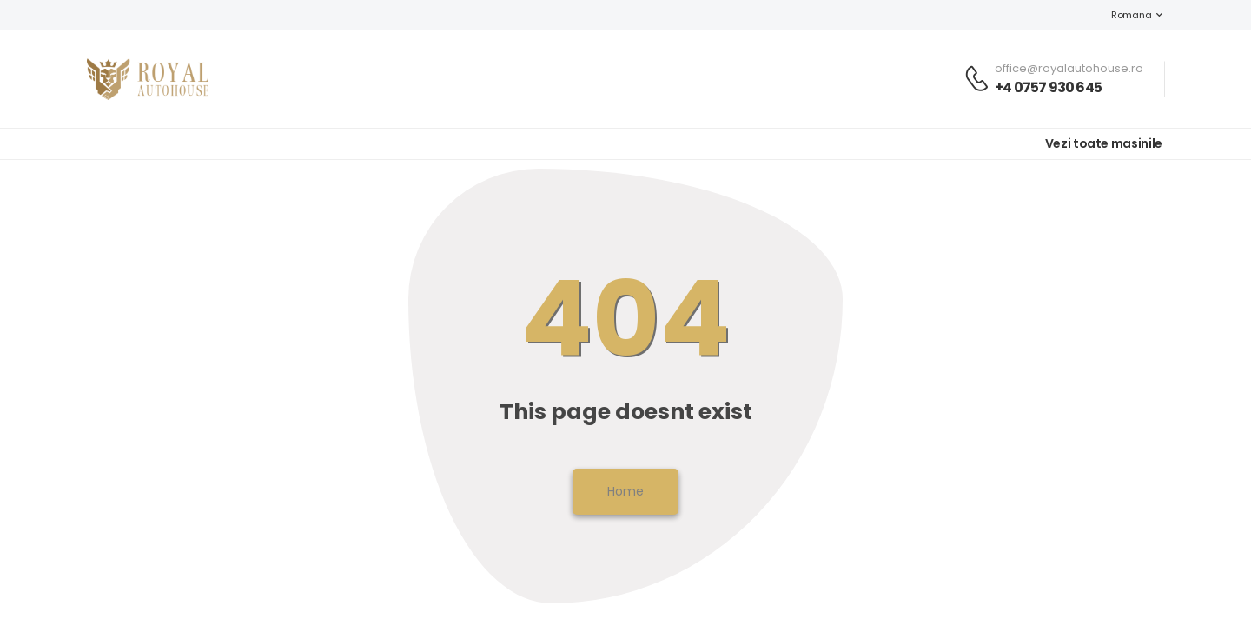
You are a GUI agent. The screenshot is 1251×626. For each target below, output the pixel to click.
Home (625, 491)
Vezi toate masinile (1103, 143)
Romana (1122, 15)
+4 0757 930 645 (1048, 87)
